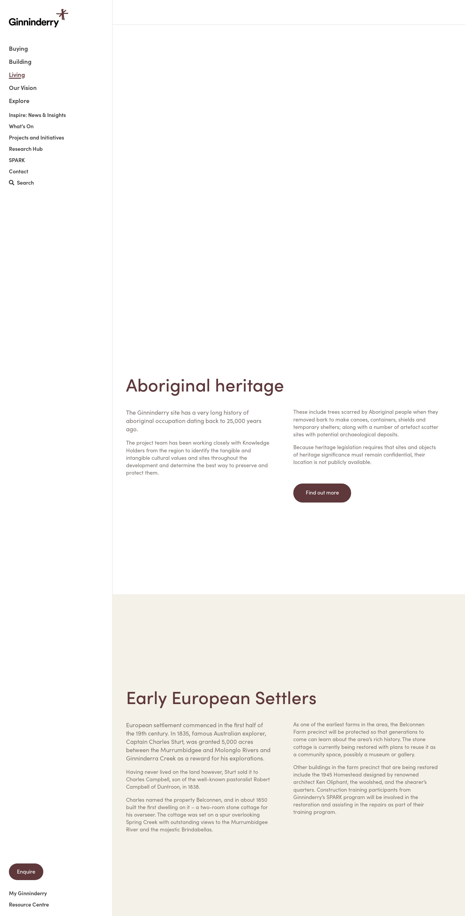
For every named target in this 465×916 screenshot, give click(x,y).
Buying (18, 48)
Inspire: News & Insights (37, 115)
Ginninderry (38, 18)
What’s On (21, 126)
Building (20, 62)
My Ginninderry (28, 893)
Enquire (26, 871)
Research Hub (26, 148)
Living (17, 75)
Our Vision (23, 88)
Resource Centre (29, 904)
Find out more (322, 492)
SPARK (17, 160)
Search (21, 183)
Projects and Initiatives (36, 137)
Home (132, 12)
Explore (19, 100)
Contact (18, 171)
